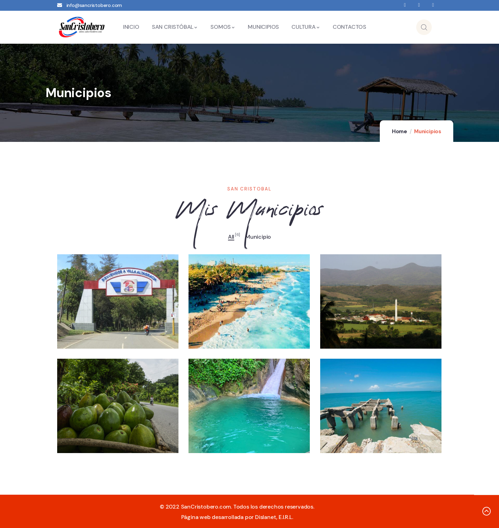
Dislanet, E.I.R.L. (274, 517)
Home (399, 131)
